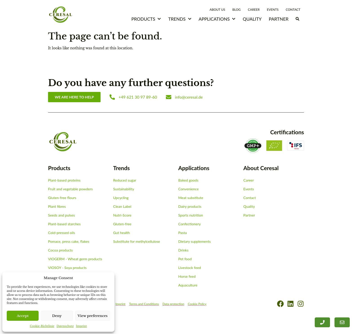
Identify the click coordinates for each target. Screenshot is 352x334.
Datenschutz (65, 326)
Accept (23, 316)
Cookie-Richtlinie (42, 326)
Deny (57, 316)
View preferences (93, 316)
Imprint (81, 326)
